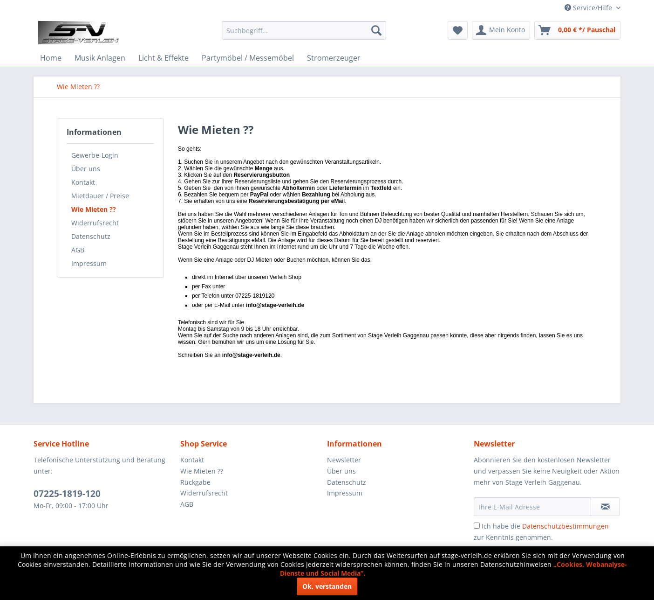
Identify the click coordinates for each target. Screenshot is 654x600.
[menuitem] (304, 30)
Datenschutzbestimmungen (565, 526)
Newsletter (344, 459)
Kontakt (83, 182)
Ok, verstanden (327, 586)
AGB (77, 249)
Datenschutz (90, 236)
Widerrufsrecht (95, 222)
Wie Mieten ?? (93, 209)
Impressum (89, 263)
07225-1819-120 (67, 494)
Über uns (85, 168)
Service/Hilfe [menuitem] (589, 7)
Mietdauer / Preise (100, 195)
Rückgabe (195, 482)
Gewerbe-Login (94, 155)
